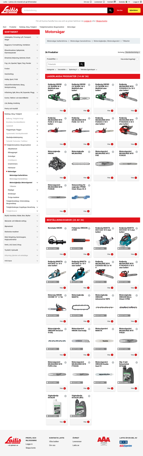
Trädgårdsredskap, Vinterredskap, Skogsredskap (18, 202)
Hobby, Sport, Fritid (11, 79)
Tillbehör (13, 186)
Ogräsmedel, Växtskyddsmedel (17, 133)
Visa (63, 110)
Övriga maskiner (13, 197)
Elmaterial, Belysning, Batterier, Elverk (17, 58)
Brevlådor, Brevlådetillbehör (15, 122)
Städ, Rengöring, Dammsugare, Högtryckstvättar (15, 238)
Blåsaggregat (12, 152)
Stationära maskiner (12, 232)
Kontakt (111, 2)
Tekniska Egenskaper (88, 69)
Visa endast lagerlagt (129, 59)
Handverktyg (9, 74)
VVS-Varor (8, 261)
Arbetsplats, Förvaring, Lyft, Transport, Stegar (18, 38)
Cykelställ (9, 126)
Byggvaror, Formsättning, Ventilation (17, 45)
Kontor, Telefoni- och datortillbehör (16, 98)
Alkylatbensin (12, 149)
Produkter (12, 27)
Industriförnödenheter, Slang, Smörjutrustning (15, 86)
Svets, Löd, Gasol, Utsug (13, 245)
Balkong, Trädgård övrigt (14, 118)
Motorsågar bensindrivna (18, 179)
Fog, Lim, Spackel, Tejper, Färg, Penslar (18, 63)
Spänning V (73, 69)
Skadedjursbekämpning (14, 137)
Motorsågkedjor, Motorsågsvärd (21, 182)
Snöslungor (12, 194)
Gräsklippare (12, 160)
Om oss (88, 2)
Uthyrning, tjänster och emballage (16, 255)
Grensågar (11, 156)
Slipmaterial (9, 226)
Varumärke (61, 69)
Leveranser (99, 2)
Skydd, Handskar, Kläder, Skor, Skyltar (17, 215)
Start (4, 27)
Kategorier (50, 69)
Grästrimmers (13, 164)
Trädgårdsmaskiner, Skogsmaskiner (52, 27)
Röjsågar (11, 190)
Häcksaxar (11, 168)
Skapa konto (31, 448)
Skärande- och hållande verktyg (15, 221)
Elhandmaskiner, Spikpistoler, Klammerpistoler (15, 51)
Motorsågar (71, 27)
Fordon (7, 69)
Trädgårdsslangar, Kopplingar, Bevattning (20, 207)
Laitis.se (76, 445)
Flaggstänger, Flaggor (13, 130)
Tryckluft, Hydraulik (11, 250)
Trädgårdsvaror (11, 211)
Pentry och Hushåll (11, 108)
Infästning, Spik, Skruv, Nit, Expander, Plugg (19, 92)
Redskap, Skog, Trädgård (28, 27)
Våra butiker (54, 441)
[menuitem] (124, 2)
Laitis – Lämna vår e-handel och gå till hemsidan (21, 2)
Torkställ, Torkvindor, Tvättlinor (16, 141)
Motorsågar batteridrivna (18, 175)
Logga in (29, 444)
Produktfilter (51, 59)
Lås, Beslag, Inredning (12, 103)
